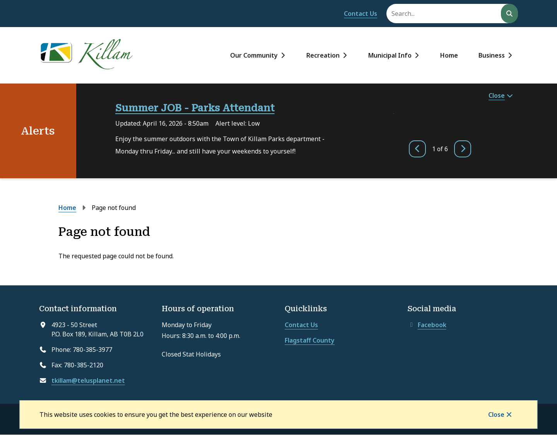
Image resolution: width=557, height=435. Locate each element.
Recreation (323, 55)
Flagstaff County (310, 340)
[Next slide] (462, 148)
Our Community (254, 55)
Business (491, 55)
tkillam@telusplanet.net (88, 380)
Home (449, 55)
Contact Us (360, 13)
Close (496, 414)
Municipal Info (390, 55)
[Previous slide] (417, 148)
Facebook (427, 325)
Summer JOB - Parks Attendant (195, 108)
